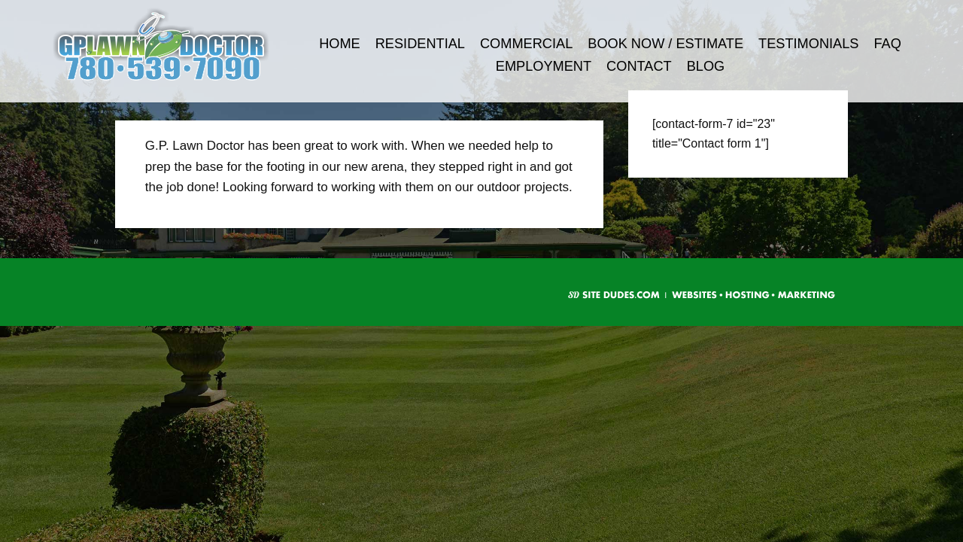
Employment (543, 66)
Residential (420, 43)
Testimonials (808, 43)
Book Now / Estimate (665, 43)
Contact (639, 66)
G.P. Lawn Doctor (181, 45)
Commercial (526, 43)
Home (339, 43)
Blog (706, 66)
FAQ (887, 43)
